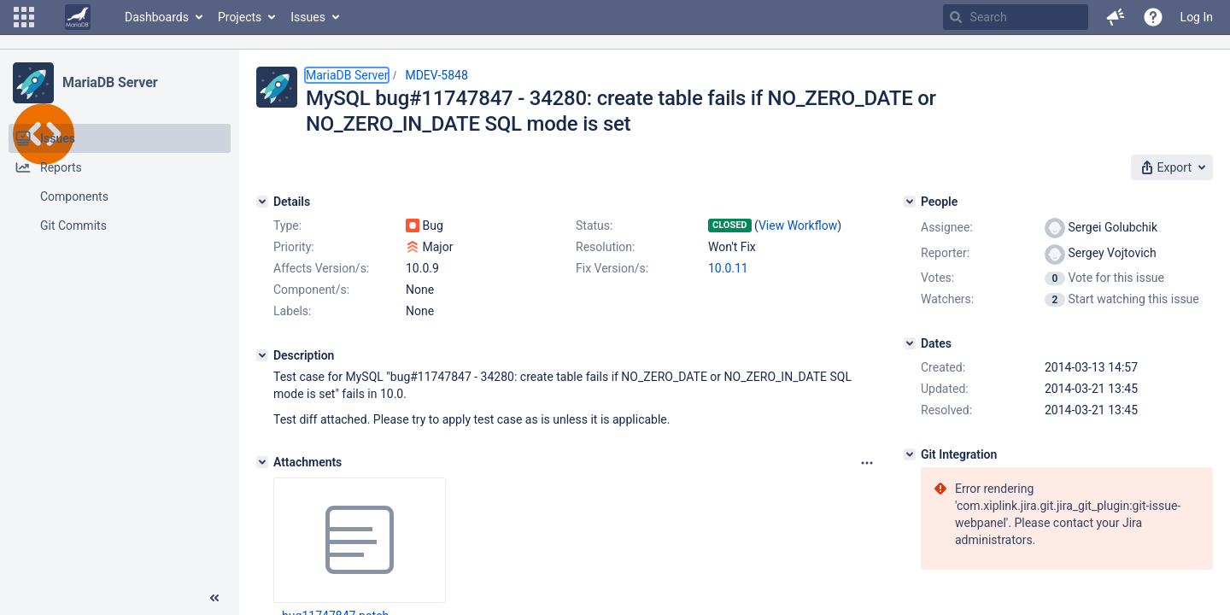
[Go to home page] (77, 17)
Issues (307, 17)
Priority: (293, 247)
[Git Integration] (910, 454)
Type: (287, 225)
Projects (239, 17)
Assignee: (947, 227)
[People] (910, 202)
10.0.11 (728, 268)
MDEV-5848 (436, 75)
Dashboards (157, 17)
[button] (24, 17)
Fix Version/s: (612, 268)
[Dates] (910, 343)
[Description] (262, 355)
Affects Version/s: (321, 268)
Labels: (292, 311)
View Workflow (797, 225)
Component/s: (311, 289)
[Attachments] (262, 462)
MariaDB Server (109, 82)
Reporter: (945, 253)
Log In (1196, 17)
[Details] (262, 202)
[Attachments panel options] (867, 463)
